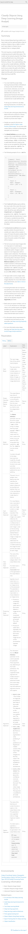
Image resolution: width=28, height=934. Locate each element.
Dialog (4, 340)
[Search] (26, 2)
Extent (13, 878)
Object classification (9, 922)
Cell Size (17, 878)
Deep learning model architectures (13, 912)
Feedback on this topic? (20, 931)
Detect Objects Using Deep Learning (14, 917)
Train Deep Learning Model (11, 907)
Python (9, 340)
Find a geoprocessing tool (11, 914)
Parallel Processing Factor (16, 880)
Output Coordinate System (9, 876)
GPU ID (7, 880)
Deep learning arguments (11, 909)
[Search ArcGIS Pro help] (12, 2)
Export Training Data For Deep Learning (15, 919)
